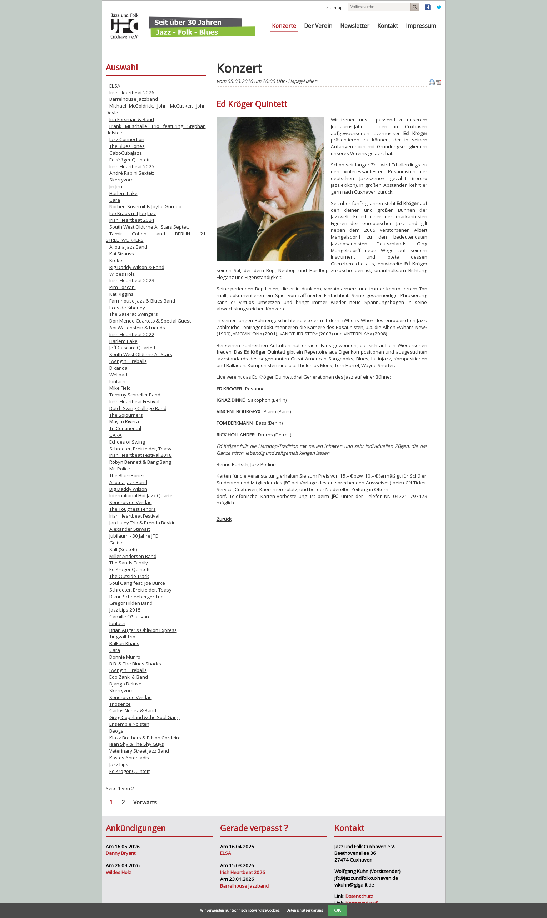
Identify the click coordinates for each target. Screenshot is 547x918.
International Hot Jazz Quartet (141, 495)
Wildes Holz (122, 274)
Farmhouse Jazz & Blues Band (142, 301)
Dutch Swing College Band (137, 408)
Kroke (115, 260)
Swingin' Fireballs (128, 361)
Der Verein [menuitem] (318, 26)
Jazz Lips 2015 (125, 610)
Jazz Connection (126, 139)
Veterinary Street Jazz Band (139, 751)
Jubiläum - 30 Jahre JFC (133, 536)
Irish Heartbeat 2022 (131, 334)
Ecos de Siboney (127, 307)
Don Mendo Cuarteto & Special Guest (150, 321)
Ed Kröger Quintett (129, 159)
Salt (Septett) (123, 549)
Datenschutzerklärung (304, 910)
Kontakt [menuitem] (387, 26)
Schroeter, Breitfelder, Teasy (140, 448)
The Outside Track (129, 576)
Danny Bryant (120, 853)
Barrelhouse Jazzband (133, 99)
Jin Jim (115, 186)
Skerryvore (121, 179)
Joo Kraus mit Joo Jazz (132, 213)
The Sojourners (126, 415)
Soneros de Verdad (130, 502)
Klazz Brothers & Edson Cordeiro (145, 737)
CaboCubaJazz (125, 153)
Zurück (224, 519)
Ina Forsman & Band (131, 119)
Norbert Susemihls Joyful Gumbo (145, 206)
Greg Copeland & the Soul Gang (144, 717)
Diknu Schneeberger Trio (136, 596)
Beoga (116, 731)
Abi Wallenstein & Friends (137, 327)
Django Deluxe (125, 683)
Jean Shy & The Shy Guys (136, 744)
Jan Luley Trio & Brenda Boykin (142, 522)
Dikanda (118, 368)
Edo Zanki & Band (128, 677)
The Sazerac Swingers (133, 314)
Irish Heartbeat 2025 (131, 166)
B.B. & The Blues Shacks (135, 663)
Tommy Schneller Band (134, 394)
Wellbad (118, 374)
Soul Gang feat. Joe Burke (137, 583)
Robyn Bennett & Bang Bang (140, 462)
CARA (115, 435)
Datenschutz (359, 896)
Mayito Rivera (124, 421)
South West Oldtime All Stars (140, 354)
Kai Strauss (121, 253)
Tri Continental (125, 428)
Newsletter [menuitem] (354, 26)
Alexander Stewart (129, 529)
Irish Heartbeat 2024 (131, 220)
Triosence (120, 704)
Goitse (116, 542)
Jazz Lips (118, 764)
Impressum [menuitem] (421, 26)
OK (337, 910)
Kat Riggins (121, 294)
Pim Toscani (122, 287)
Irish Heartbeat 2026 (131, 92)
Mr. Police (119, 468)
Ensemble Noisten (129, 724)
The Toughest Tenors (132, 509)
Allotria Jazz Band (128, 247)
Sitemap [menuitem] (334, 7)
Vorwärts (145, 802)
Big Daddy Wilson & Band (136, 267)
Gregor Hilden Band (131, 603)
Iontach (117, 381)
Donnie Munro (124, 657)
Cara (114, 200)
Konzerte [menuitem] (284, 26)
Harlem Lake (123, 193)
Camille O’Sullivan (129, 616)
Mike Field (120, 388)
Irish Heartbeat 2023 (131, 280)
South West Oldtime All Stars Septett (149, 227)
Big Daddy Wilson (128, 489)
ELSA (114, 86)
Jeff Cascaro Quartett (132, 347)
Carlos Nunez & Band (132, 710)
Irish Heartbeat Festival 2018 (140, 455)
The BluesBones (127, 146)
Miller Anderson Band (132, 556)
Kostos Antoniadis (129, 757)
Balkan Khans (124, 643)
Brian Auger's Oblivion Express (143, 630)
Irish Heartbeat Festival (134, 401)
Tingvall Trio (122, 636)
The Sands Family (128, 562)
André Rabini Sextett (131, 173)
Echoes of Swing (127, 442)
